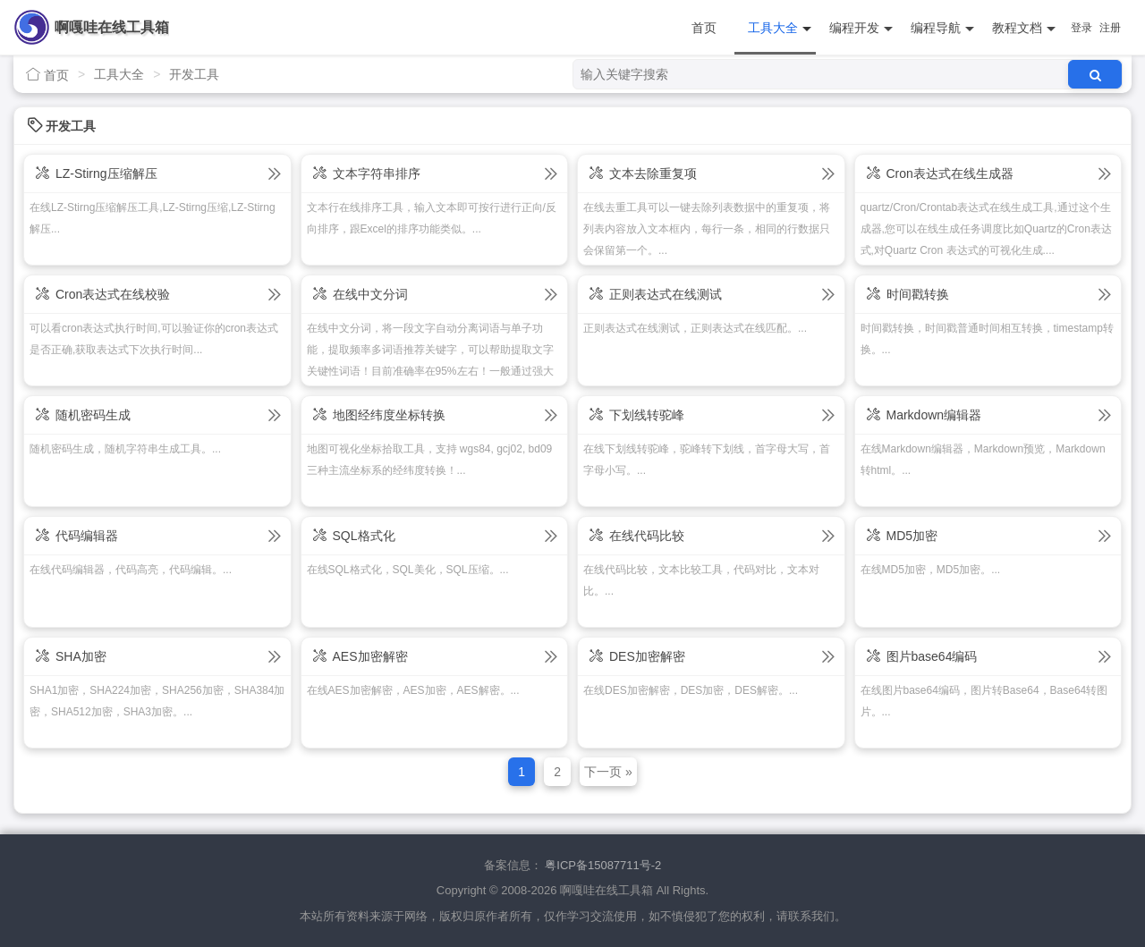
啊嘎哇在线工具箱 (112, 27)
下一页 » (608, 772)
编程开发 (861, 28)
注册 (1110, 27)
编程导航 (942, 28)
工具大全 (779, 28)
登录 (1081, 27)
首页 (704, 28)
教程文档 (1024, 28)
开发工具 (194, 74)
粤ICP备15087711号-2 (603, 865)
